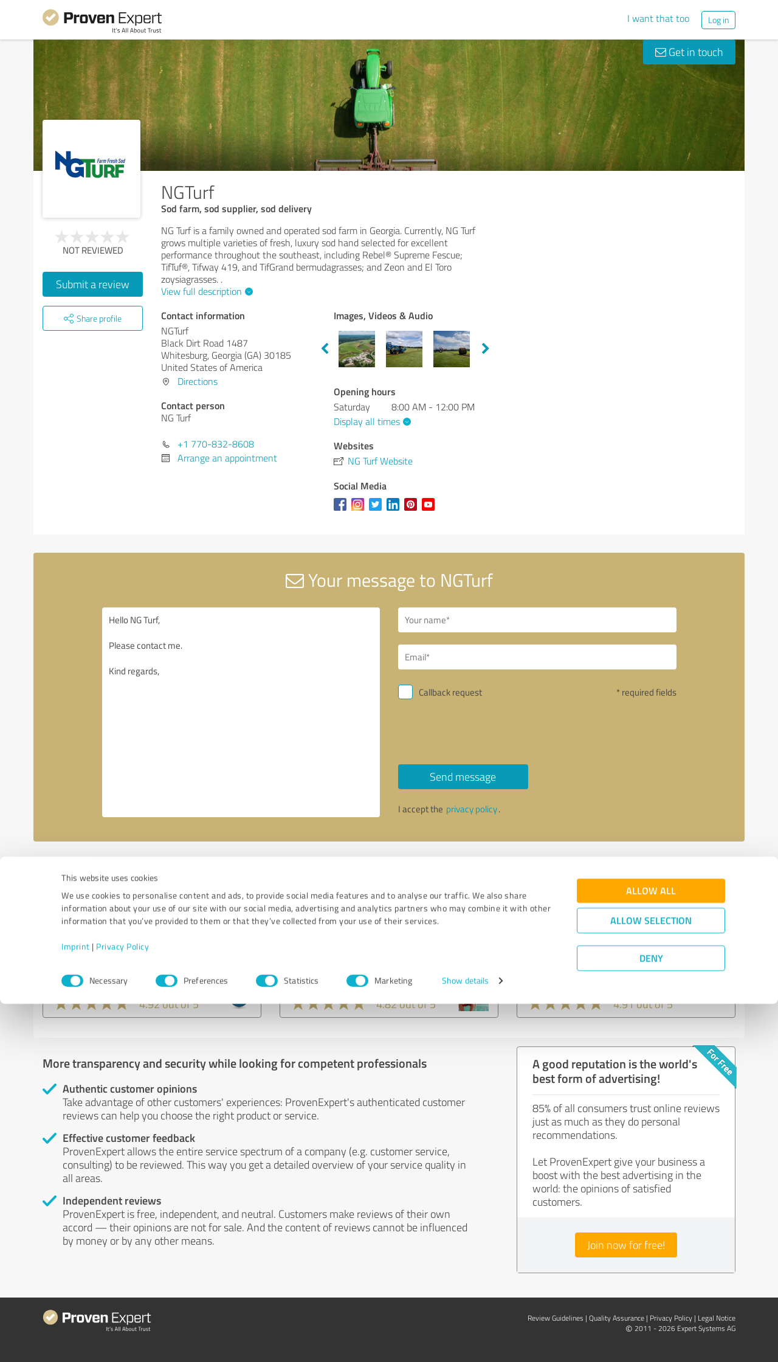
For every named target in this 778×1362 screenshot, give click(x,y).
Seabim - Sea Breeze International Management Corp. (614, 957)
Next (486, 349)
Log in (718, 20)
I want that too (658, 18)
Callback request (450, 692)
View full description (205, 291)
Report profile (274, 862)
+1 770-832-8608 (215, 444)
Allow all (651, 1249)
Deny (651, 1317)
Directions (197, 381)
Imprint (75, 1305)
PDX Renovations (98, 949)
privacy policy (471, 809)
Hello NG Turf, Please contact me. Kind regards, (241, 712)
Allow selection (651, 1279)
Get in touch (689, 51)
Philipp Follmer (328, 949)
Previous (324, 349)
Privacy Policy (122, 1305)
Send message (463, 776)
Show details (465, 1339)
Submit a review (92, 284)
